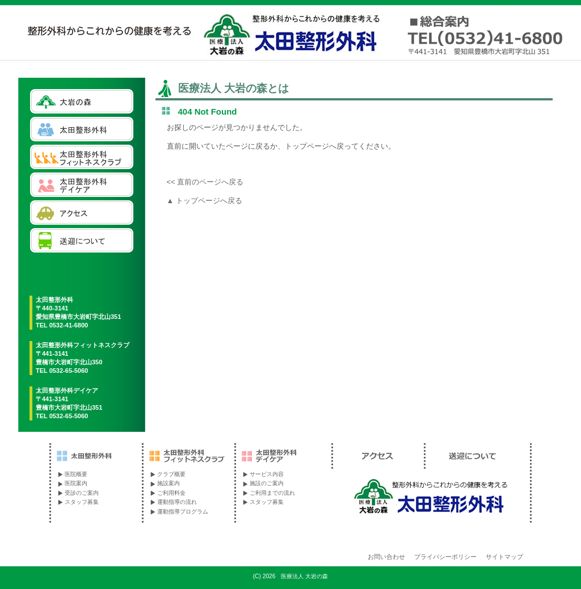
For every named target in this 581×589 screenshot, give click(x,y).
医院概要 (76, 474)
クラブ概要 (171, 474)
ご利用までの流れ (272, 493)
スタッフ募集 (82, 502)
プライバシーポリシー (445, 556)
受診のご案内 (82, 493)
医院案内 (76, 483)
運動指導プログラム (182, 511)
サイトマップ (504, 556)
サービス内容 (267, 474)
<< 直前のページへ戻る (205, 182)
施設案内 (168, 483)
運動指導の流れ (177, 502)
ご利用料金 (171, 493)
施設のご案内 (267, 483)
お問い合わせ (386, 556)
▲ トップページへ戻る (204, 200)
